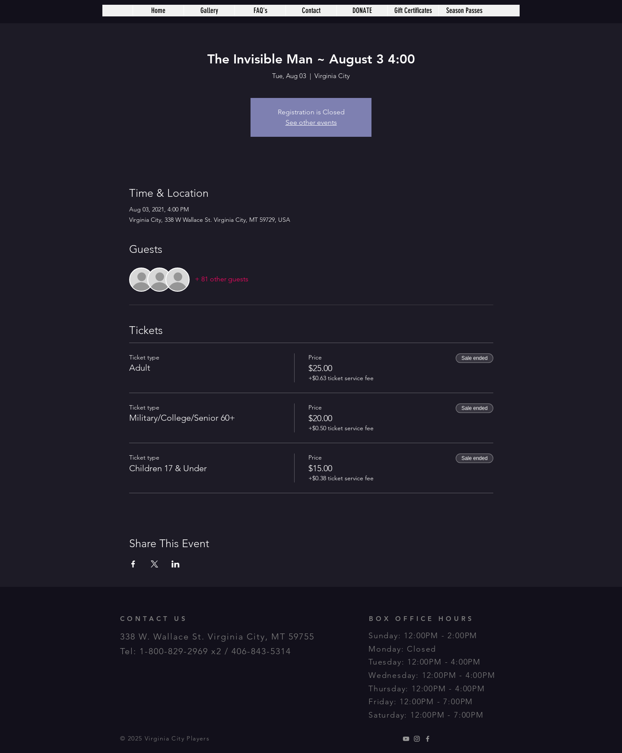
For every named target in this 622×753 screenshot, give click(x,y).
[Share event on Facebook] (133, 564)
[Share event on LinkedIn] (175, 564)
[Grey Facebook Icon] (428, 739)
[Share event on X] (154, 564)
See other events (311, 122)
